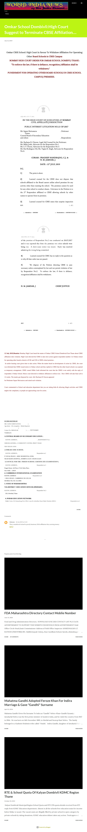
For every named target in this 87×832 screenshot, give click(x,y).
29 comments (14, 637)
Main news (79, 637)
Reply (11, 527)
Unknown (12, 522)
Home (7, 13)
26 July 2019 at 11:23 (21, 522)
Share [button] (79, 509)
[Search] (74, 3)
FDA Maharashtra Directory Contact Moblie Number (40, 613)
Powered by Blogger (44, 827)
